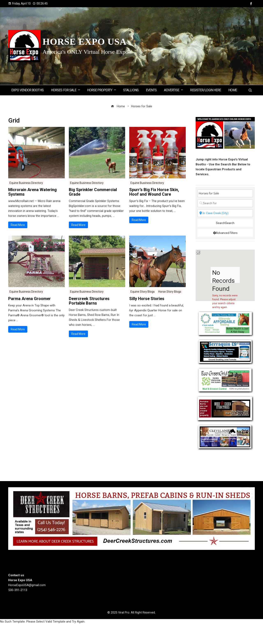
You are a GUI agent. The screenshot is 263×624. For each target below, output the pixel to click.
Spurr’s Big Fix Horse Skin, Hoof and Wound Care (154, 191)
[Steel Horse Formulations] (225, 351)
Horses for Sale (66, 90)
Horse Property (102, 90)
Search (225, 223)
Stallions (130, 90)
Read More (18, 225)
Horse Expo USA (85, 41)
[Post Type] (225, 193)
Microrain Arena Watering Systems (32, 191)
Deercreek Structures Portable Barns (89, 300)
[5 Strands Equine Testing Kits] (225, 323)
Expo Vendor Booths (27, 90)
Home (232, 90)
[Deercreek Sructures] (225, 409)
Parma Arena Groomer (29, 298)
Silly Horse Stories (146, 298)
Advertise (173, 90)
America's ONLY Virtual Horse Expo (85, 52)
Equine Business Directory (26, 183)
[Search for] (225, 203)
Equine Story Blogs (142, 291)
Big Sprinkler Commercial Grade (93, 191)
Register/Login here (205, 90)
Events (151, 90)
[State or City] (225, 213)
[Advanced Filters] (225, 233)
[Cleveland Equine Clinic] (225, 437)
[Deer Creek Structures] (131, 518)
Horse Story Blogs (169, 291)
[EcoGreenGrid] (225, 380)
